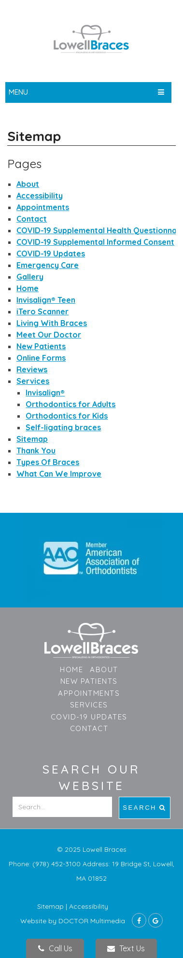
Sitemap (32, 439)
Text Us (126, 948)
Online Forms (41, 358)
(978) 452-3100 (57, 863)
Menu (18, 92)
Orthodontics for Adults (70, 404)
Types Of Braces (47, 462)
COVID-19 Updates (50, 253)
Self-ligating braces (63, 427)
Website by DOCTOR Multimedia (72, 920)
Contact (31, 219)
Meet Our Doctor (48, 334)
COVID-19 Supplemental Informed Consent (95, 242)
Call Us (55, 948)
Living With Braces (51, 323)
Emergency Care (47, 265)
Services (32, 381)
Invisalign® (45, 392)
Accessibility (39, 195)
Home (27, 288)
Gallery (29, 277)
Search (145, 807)
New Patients (41, 346)
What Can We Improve (58, 474)
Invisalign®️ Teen (45, 300)
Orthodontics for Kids (67, 416)
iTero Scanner (42, 311)
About (27, 184)
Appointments (42, 207)
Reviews (31, 369)
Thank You (36, 450)
